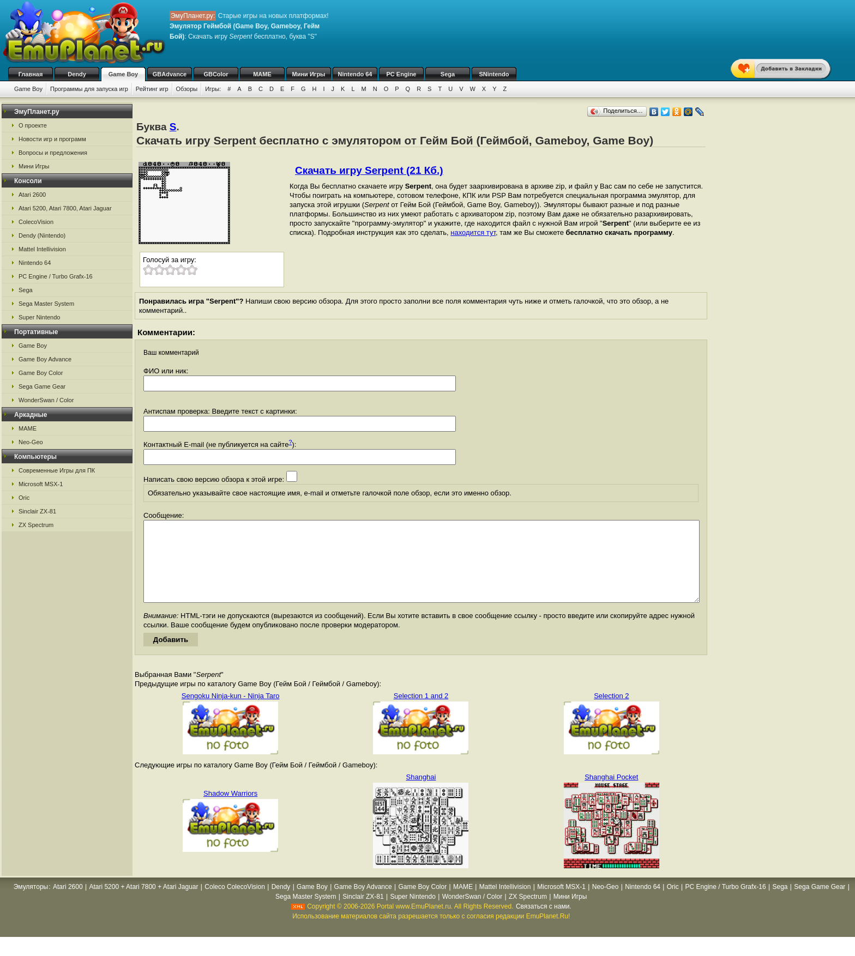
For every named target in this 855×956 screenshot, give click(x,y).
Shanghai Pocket (611, 793)
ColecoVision (36, 222)
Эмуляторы (31, 903)
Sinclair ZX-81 (37, 511)
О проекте (33, 125)
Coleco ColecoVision (234, 903)
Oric (24, 497)
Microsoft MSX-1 (41, 484)
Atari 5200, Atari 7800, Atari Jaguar (65, 208)
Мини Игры (309, 74)
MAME (262, 74)
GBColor (215, 74)
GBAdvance (169, 74)
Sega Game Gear (42, 386)
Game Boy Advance (45, 359)
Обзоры (187, 89)
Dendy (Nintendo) (42, 235)
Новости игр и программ (52, 139)
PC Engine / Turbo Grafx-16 (56, 276)
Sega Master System (46, 303)
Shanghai (421, 793)
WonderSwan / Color (46, 400)
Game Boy (123, 74)
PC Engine (401, 74)
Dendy (77, 74)
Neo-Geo (31, 442)
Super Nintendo (39, 317)
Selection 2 (611, 712)
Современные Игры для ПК (57, 470)
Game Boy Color (41, 373)
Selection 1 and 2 (421, 712)
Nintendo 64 (355, 74)
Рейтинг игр (152, 89)
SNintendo (494, 74)
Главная (31, 74)
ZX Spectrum (36, 525)
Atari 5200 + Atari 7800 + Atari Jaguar (143, 903)
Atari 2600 (32, 194)
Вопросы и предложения (53, 152)
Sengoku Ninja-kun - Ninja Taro (231, 712)
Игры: (213, 89)
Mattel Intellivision (42, 249)
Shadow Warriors (230, 810)
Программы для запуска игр (89, 89)
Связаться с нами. (543, 923)
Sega (448, 74)
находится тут (473, 232)
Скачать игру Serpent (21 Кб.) (369, 170)
